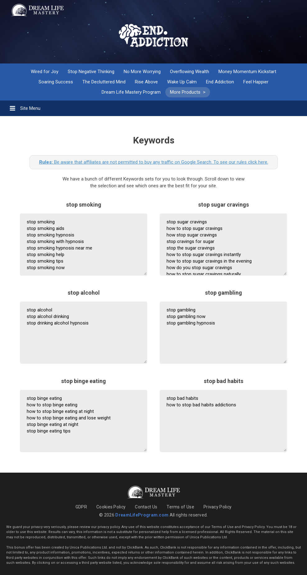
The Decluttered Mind (104, 82)
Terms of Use (180, 506)
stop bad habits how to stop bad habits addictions (223, 421)
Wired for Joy (44, 71)
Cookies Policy (111, 506)
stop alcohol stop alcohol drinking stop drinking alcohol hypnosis (83, 333)
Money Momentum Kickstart (247, 71)
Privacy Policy (217, 506)
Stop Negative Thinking (91, 71)
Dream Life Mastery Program (131, 92)
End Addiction (220, 82)
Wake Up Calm (182, 82)
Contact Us (146, 506)
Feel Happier (255, 82)
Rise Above (146, 82)
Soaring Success (56, 82)
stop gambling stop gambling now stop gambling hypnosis (223, 333)
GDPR (81, 506)
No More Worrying (142, 71)
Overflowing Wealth (189, 71)
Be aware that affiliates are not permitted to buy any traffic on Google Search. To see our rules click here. (153, 162)
